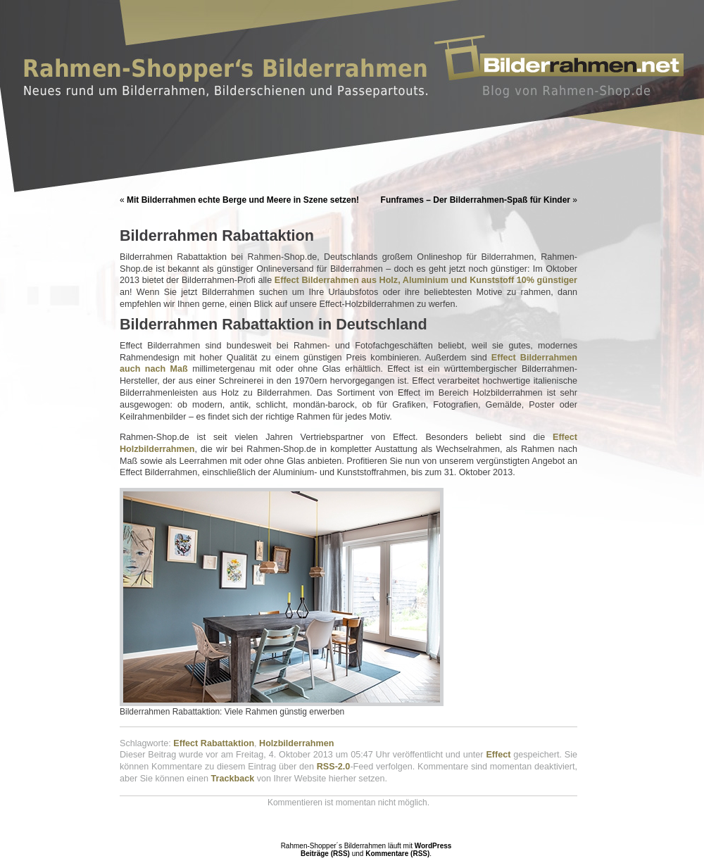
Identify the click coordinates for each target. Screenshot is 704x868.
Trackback (233, 779)
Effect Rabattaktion (213, 743)
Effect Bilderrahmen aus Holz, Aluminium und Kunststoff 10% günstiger (426, 280)
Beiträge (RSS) (325, 853)
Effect (498, 755)
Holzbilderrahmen (296, 743)
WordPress (433, 846)
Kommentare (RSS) (397, 853)
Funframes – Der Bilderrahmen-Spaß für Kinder (475, 200)
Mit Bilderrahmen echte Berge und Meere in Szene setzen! (243, 200)
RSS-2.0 (334, 767)
